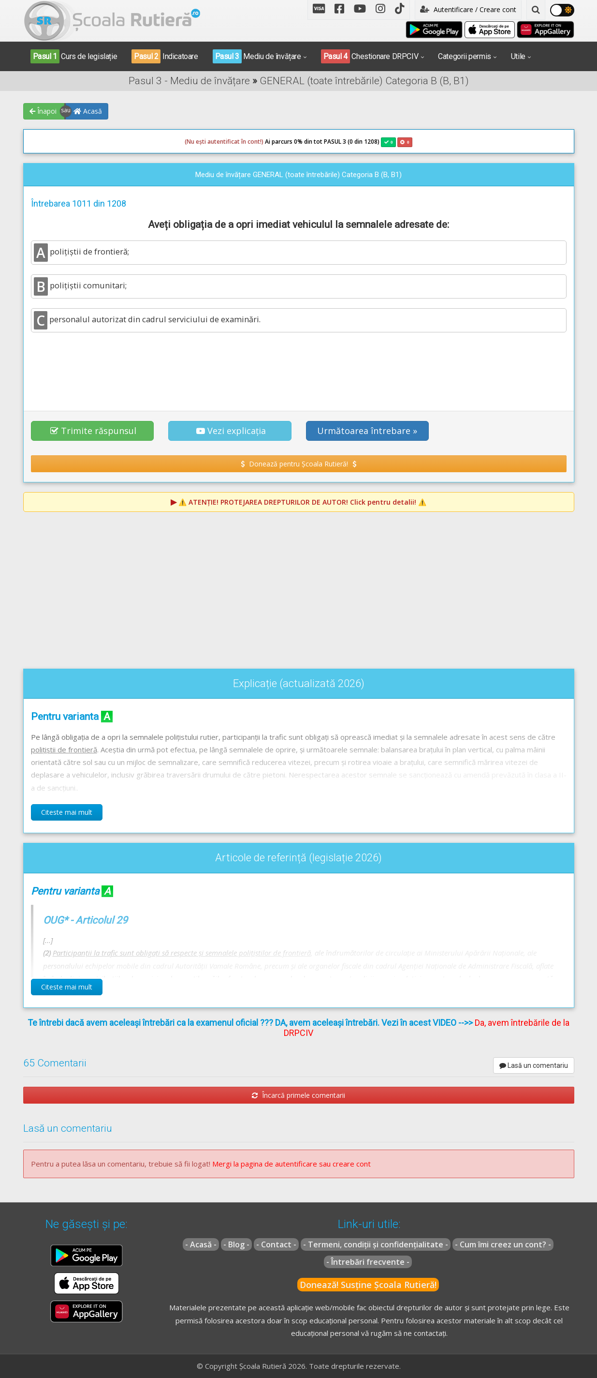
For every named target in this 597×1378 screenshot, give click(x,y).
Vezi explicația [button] (231, 430)
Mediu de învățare (257, 56)
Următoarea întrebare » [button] (367, 430)
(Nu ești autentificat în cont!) (224, 141)
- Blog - (236, 1244)
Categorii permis (464, 56)
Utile (518, 56)
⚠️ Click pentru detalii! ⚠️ (302, 502)
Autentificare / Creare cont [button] (468, 9)
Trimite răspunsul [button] (93, 430)
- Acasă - (201, 1244)
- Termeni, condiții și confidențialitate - (375, 1244)
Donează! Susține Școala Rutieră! (368, 1284)
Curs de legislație (73, 56)
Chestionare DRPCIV (370, 56)
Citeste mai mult (66, 812)
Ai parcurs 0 (241, 142)
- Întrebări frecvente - (367, 1262)
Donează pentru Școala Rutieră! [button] (298, 463)
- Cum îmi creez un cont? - (503, 1244)
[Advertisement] (298, 366)
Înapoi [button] (43, 111)
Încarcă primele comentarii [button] (298, 1095)
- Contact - (276, 1244)
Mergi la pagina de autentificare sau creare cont (291, 1163)
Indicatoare (164, 56)
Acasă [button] (87, 111)
